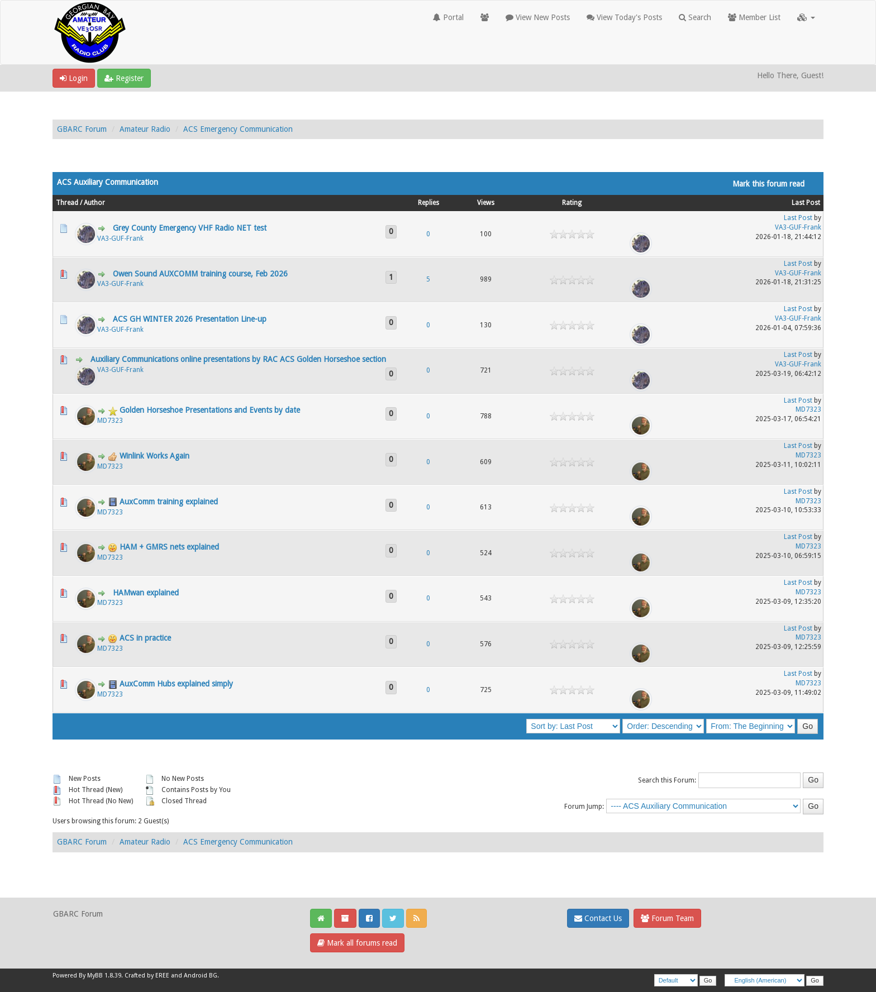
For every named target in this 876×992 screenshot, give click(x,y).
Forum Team (667, 918)
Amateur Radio (145, 129)
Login (74, 78)
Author (94, 203)
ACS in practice (145, 637)
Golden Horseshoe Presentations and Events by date (210, 410)
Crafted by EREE (147, 975)
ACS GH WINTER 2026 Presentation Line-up (189, 318)
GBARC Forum (82, 129)
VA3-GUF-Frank (120, 238)
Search (695, 17)
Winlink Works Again (154, 455)
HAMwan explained (146, 592)
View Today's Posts (624, 17)
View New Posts (538, 17)
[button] (806, 17)
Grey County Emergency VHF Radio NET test (189, 227)
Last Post (806, 203)
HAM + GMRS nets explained (169, 546)
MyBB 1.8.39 (104, 975)
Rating (572, 203)
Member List (754, 17)
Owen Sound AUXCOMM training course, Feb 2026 (200, 273)
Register (124, 78)
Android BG (200, 975)
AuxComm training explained (169, 501)
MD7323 (110, 421)
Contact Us (598, 918)
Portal (448, 17)
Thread (67, 203)
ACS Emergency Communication (238, 129)
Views (485, 203)
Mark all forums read (357, 942)
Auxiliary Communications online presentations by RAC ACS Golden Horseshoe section (238, 359)
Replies (428, 203)
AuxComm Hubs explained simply (176, 683)
